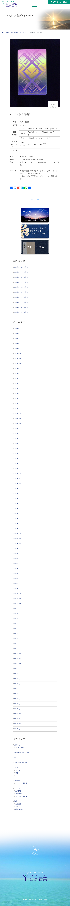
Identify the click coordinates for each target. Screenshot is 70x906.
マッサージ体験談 (21, 783)
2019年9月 (17, 729)
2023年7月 (17, 498)
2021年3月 (17, 638)
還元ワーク (19, 793)
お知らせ (17, 745)
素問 (15, 757)
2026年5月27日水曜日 (21, 272)
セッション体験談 (21, 796)
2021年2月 (17, 643)
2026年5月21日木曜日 (21, 302)
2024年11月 (17, 418)
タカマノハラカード (20, 762)
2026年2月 (17, 343)
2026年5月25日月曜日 (21, 282)
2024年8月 (17, 433)
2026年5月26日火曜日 (21, 277)
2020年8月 (17, 674)
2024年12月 (17, 413)
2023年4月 (17, 513)
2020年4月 (17, 694)
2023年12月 (17, 473)
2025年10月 (17, 363)
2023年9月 (17, 488)
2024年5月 (17, 448)
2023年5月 (17, 508)
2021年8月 (17, 613)
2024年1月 (17, 468)
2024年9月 (17, 428)
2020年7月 (17, 679)
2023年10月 (17, 483)
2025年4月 (17, 393)
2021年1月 (17, 648)
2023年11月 (17, 478)
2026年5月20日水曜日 (21, 307)
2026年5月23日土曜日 (21, 292)
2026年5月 (17, 328)
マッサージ (18, 780)
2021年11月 (17, 598)
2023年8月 (17, 493)
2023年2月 (17, 523)
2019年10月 (17, 724)
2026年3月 (17, 338)
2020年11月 (17, 659)
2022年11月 (17, 538)
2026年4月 (17, 333)
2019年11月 (17, 719)
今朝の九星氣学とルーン (22, 752)
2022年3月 (17, 578)
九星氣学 (18, 804)
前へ (32, 200)
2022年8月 (17, 553)
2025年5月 (17, 388)
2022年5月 (17, 568)
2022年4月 (17, 573)
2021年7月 (17, 618)
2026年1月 (17, 348)
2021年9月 (17, 608)
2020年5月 (17, 689)
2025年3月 (17, 398)
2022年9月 (17, 548)
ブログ (16, 767)
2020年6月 (17, 684)
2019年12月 (17, 714)
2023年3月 (17, 518)
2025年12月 (17, 353)
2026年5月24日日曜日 (21, 287)
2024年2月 (17, 463)
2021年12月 (17, 593)
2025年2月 (17, 403)
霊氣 (16, 806)
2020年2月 (17, 704)
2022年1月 (17, 588)
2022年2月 (17, 583)
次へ (38, 200)
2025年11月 (17, 358)
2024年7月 (17, 438)
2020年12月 (17, 654)
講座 (15, 801)
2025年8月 (17, 373)
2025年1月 (17, 408)
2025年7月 (17, 378)
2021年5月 (17, 628)
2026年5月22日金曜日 (21, 297)
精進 (16, 773)
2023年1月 (17, 528)
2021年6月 (17, 623)
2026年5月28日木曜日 (21, 267)
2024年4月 (17, 453)
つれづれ (18, 770)
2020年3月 (17, 699)
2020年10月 (17, 663)
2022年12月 (17, 533)
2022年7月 (17, 558)
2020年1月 (17, 709)
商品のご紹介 (19, 747)
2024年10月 (17, 423)
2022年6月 (17, 563)
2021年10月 (17, 603)
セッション (18, 788)
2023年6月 (17, 503)
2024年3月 (17, 458)
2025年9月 (17, 368)
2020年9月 (17, 668)
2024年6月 (17, 443)
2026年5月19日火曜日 (21, 312)
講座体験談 (19, 809)
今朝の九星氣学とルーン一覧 (16, 33)
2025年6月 (17, 383)
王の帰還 (18, 791)
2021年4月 (17, 634)
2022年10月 (17, 543)
